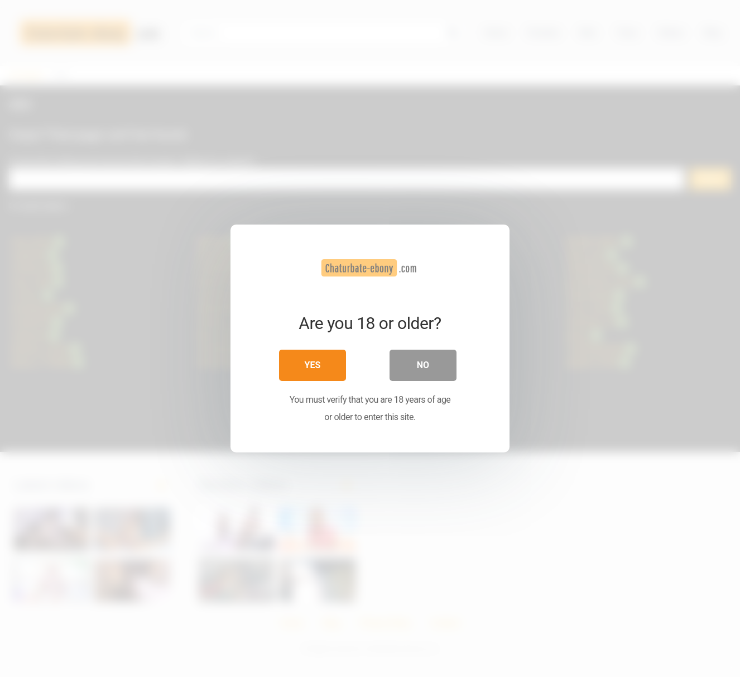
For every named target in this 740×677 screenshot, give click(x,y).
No (423, 365)
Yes (313, 365)
